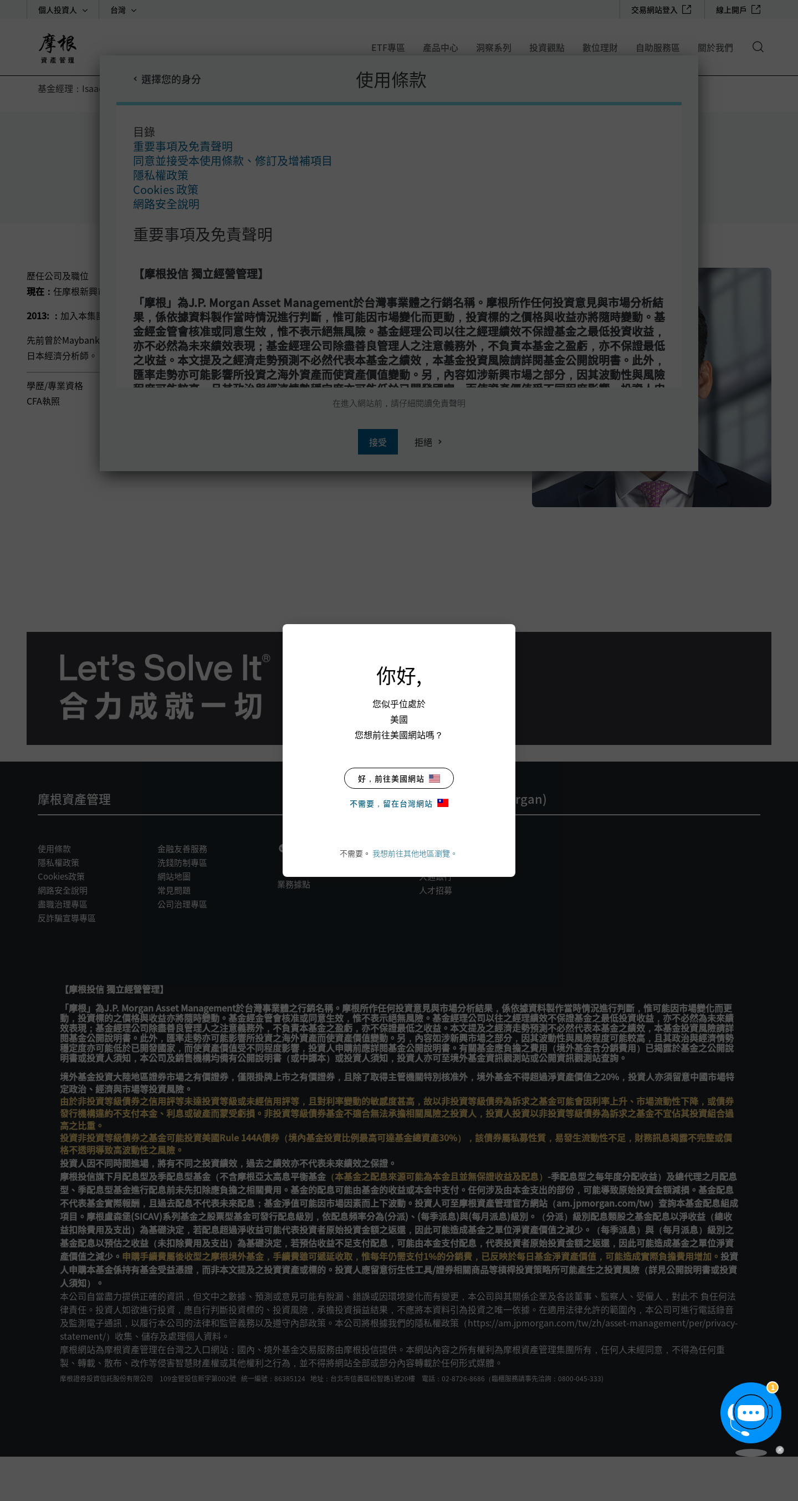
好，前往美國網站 (399, 778)
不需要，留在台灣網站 (399, 803)
